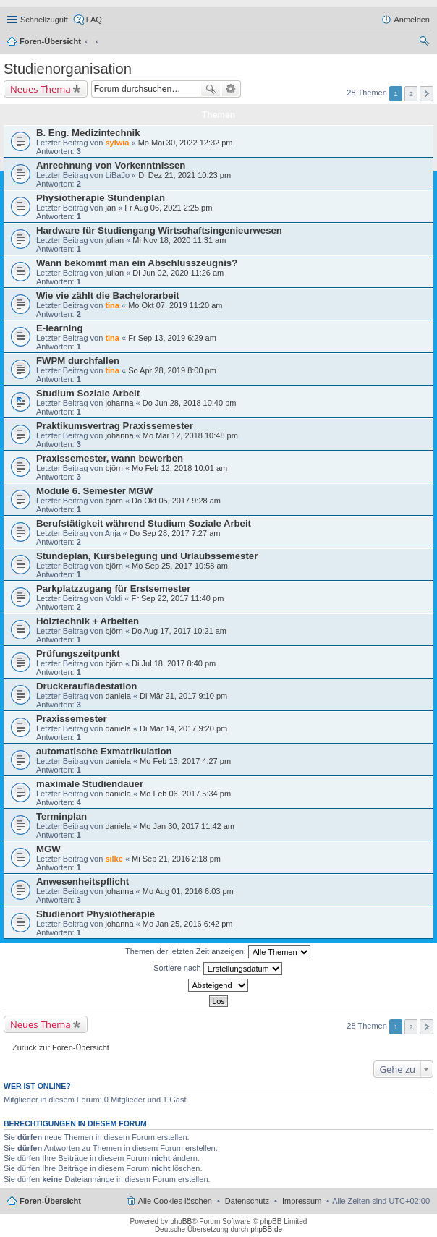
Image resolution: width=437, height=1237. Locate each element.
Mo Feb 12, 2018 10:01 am (179, 468)
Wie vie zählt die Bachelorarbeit (107, 295)
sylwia (117, 142)
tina (112, 305)
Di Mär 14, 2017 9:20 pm (183, 728)
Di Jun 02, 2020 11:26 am (178, 272)
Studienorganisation (68, 69)
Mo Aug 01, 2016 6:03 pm (188, 891)
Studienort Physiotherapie (95, 914)
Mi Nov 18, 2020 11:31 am (179, 240)
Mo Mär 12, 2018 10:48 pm (190, 435)
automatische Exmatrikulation (104, 751)
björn (113, 468)
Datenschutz (247, 1200)
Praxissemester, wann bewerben (109, 458)
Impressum (301, 1200)
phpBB (181, 1221)
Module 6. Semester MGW (94, 490)
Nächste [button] (426, 93)
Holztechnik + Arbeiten (87, 621)
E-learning (59, 328)
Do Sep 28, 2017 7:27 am (175, 533)
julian (114, 240)
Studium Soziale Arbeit (88, 393)
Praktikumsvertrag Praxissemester (114, 425)
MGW (48, 848)
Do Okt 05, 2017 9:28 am (176, 500)
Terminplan (61, 816)
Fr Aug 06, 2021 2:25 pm (168, 207)
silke (113, 858)
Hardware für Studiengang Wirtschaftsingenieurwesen (159, 230)
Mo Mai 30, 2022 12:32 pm (185, 142)
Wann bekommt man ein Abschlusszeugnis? (136, 263)
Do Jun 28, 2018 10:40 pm (190, 403)
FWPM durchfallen (77, 360)
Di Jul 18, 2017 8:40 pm (174, 663)
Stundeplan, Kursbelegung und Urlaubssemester (147, 556)
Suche (210, 89)
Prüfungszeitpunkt (78, 653)
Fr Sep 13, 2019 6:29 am (172, 337)
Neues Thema (40, 88)
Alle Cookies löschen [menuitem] (175, 1200)
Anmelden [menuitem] (412, 19)
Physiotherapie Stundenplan (100, 197)
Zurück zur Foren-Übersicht (60, 1047)
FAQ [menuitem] (94, 19)
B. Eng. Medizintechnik (88, 132)
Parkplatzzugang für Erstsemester (113, 588)
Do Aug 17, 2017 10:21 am (179, 630)
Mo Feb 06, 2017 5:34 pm (185, 793)
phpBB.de (266, 1229)
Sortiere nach (217, 968)
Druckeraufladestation (86, 686)
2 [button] (411, 94)
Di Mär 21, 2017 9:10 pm (183, 696)
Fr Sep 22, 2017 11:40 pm (177, 598)
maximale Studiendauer (89, 783)
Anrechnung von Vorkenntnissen (110, 165)
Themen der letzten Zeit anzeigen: (217, 951)
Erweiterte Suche (231, 89)
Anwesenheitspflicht (82, 881)
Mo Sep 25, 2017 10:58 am (180, 565)
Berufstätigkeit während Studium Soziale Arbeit (143, 523)
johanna (119, 403)
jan (110, 207)
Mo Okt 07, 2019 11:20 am (175, 305)
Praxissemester (71, 718)
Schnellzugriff (44, 19)
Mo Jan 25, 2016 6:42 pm (188, 923)
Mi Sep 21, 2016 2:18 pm (176, 858)
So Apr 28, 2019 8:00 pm (172, 370)
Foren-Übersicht (50, 41)
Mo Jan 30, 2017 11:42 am (187, 826)
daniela (117, 696)
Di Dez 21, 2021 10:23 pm (184, 175)
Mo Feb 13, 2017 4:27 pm (185, 761)
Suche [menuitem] (425, 42)
